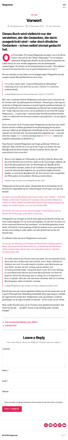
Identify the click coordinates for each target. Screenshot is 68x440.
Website (5, 392)
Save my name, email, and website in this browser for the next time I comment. (33, 402)
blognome (7, 5)
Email (5, 381)
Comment (6, 349)
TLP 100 (34, 15)
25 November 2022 (36, 26)
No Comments (54, 26)
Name (5, 370)
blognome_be (18, 26)
